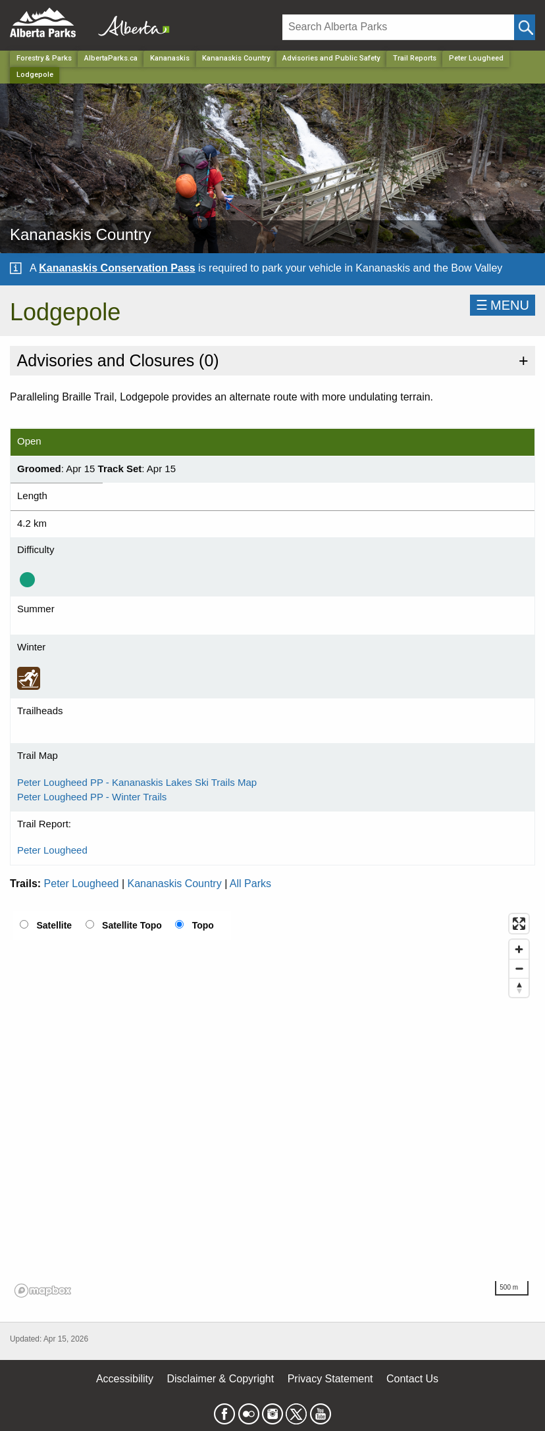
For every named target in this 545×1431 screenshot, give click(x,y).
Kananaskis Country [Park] (236, 58)
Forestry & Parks (44, 58)
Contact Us (412, 1378)
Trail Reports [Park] (414, 58)
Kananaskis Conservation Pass (117, 268)
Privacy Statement (330, 1378)
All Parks (250, 883)
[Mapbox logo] (43, 1290)
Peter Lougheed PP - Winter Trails (92, 796)
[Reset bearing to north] (519, 987)
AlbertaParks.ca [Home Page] (111, 58)
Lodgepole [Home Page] (34, 74)
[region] (272, 1105)
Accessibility (124, 1378)
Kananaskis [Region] (170, 58)
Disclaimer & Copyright (220, 1378)
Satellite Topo (132, 925)
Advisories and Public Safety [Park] (331, 58)
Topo (203, 925)
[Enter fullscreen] (519, 923)
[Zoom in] (519, 949)
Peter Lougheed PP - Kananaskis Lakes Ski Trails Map (137, 782)
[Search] (398, 27)
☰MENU (502, 305)
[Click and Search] (524, 27)
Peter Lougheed (476, 58)
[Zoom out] (519, 968)
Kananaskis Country (175, 883)
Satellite (54, 925)
